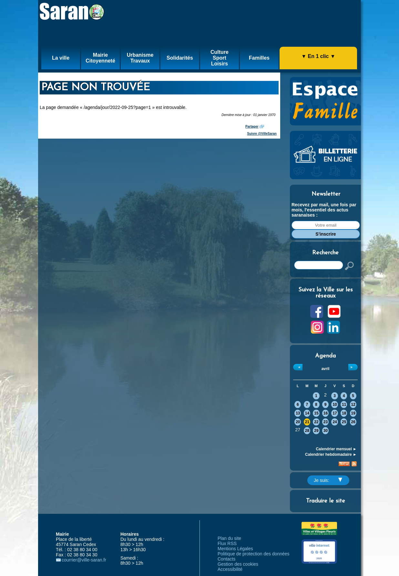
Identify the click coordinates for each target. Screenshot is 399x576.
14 (307, 413)
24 (334, 422)
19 (353, 413)
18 (344, 413)
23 (325, 422)
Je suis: (328, 480)
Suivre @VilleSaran (262, 133)
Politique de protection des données (254, 553)
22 (316, 422)
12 (353, 404)
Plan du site (229, 538)
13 (298, 413)
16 (325, 413)
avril (326, 368)
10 (334, 404)
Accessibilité (230, 569)
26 (353, 422)
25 (344, 422)
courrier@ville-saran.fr (84, 559)
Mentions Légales (235, 548)
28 (307, 430)
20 (298, 422)
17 (334, 413)
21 (307, 422)
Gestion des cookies (238, 564)
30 (325, 430)
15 (316, 413)
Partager (252, 126)
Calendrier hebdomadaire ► (331, 454)
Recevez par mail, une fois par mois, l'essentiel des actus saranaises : (324, 210)
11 (344, 404)
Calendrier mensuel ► (336, 449)
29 (316, 430)
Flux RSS (227, 543)
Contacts (226, 558)
